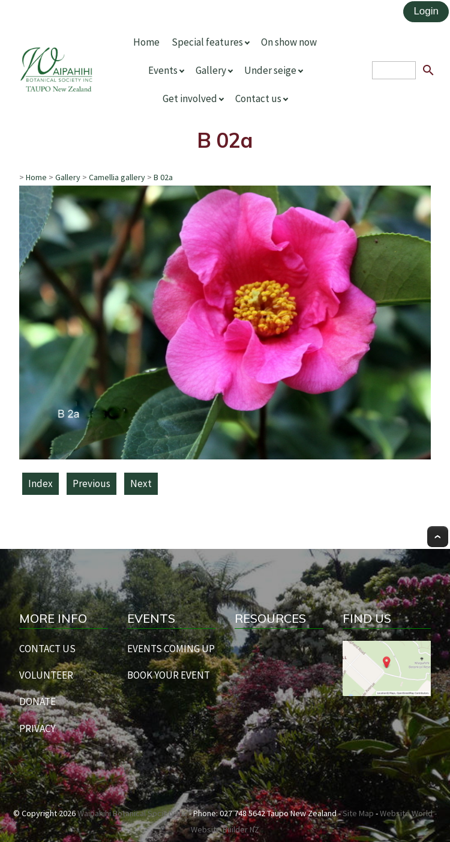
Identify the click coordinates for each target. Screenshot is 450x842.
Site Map (358, 813)
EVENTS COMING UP (171, 648)
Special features (207, 42)
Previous (91, 483)
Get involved (190, 98)
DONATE (37, 701)
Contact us (258, 98)
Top (437, 536)
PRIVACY (37, 728)
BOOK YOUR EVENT (168, 675)
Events (163, 70)
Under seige (270, 70)
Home (146, 42)
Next (141, 483)
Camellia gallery (117, 177)
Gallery (211, 70)
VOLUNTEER (46, 675)
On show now (289, 42)
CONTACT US (47, 648)
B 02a (163, 177)
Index (40, 483)
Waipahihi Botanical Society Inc (132, 813)
